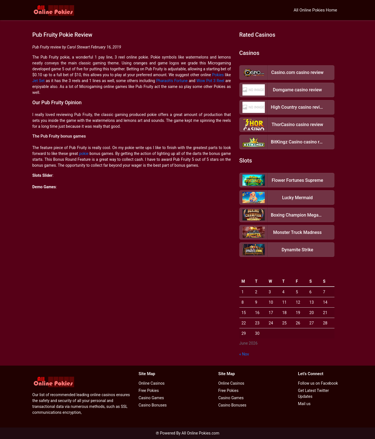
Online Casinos (152, 383)
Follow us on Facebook (318, 383)
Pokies (218, 75)
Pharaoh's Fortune (172, 80)
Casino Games (151, 398)
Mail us (304, 403)
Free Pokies (149, 390)
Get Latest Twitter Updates (313, 393)
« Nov (244, 354)
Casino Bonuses (153, 405)
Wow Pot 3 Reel (210, 80)
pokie (84, 153)
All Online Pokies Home (315, 10)
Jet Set (38, 80)
